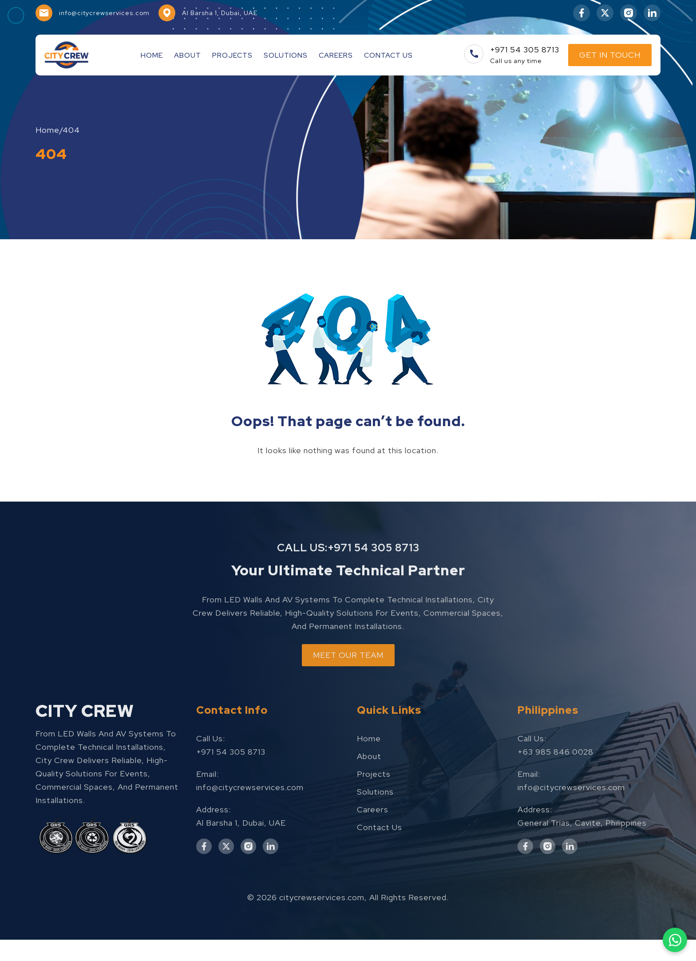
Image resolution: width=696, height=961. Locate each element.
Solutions (286, 55)
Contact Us (388, 55)
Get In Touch (610, 55)
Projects (232, 55)
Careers (336, 55)
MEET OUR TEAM (348, 705)
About (187, 55)
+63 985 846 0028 (555, 802)
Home (152, 55)
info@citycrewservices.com (250, 838)
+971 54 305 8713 (373, 591)
